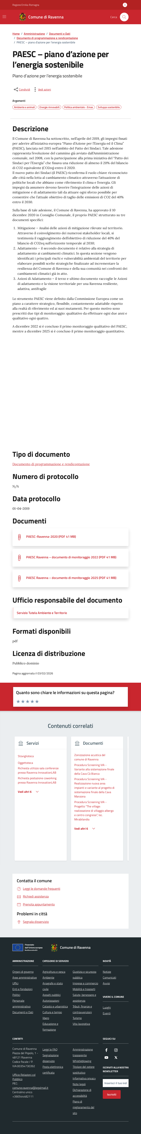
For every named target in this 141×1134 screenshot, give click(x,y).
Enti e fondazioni (22, 989)
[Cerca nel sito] (124, 17)
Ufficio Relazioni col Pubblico (24, 1077)
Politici (16, 995)
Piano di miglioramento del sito (83, 1107)
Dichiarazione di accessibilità (82, 1093)
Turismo (77, 1018)
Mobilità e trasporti (84, 989)
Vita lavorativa (81, 1024)
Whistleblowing (82, 1061)
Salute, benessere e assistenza (84, 998)
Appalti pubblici (52, 995)
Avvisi (106, 983)
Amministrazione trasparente (83, 1052)
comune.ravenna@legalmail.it (30, 1088)
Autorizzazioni (51, 1000)
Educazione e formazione (50, 1027)
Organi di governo (23, 972)
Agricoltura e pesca (54, 972)
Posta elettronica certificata (53, 1070)
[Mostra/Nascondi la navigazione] (4, 16)
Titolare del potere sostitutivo (83, 1070)
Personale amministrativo (21, 1003)
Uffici (15, 983)
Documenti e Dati (22, 1012)
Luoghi (107, 1007)
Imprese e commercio (85, 983)
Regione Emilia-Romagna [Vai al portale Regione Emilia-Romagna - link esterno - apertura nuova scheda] (25, 5)
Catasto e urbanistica (55, 1006)
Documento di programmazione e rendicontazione (51, 464)
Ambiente (48, 977)
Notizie (107, 972)
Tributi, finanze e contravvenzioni (82, 1009)
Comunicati (109, 977)
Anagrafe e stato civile (53, 986)
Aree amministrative (24, 977)
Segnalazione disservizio (51, 1058)
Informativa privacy (84, 1078)
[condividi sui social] (21, 89)
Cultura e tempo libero (52, 1015)
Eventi (107, 1013)
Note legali (79, 1084)
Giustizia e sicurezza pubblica (84, 975)
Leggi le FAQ (50, 1049)
